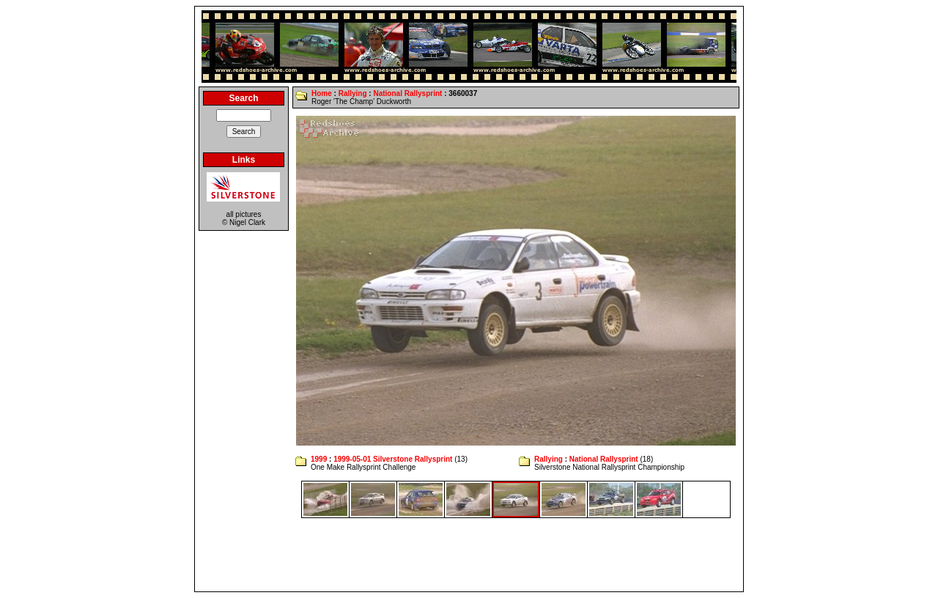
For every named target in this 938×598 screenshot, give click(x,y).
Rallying (353, 93)
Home (321, 93)
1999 (319, 459)
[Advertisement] (469, 555)
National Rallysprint (407, 93)
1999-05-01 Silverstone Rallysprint (392, 459)
